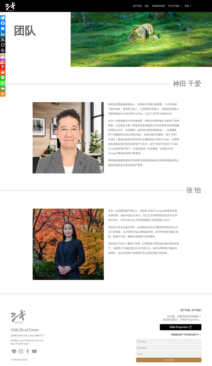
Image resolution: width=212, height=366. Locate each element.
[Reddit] (2, 72)
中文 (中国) (173, 5)
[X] (2, 39)
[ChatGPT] (2, 50)
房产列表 (137, 5)
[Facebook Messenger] (2, 28)
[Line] (2, 77)
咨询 (187, 5)
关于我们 (196, 310)
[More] (2, 94)
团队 (147, 5)
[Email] (2, 88)
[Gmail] (2, 56)
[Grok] (2, 45)
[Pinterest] (2, 67)
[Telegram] (2, 18)
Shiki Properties (178, 327)
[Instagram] (2, 61)
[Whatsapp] (2, 83)
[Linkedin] (2, 34)
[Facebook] (2, 23)
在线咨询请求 (158, 5)
